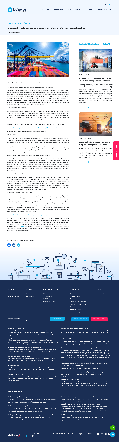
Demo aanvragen (101, 293)
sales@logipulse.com (34, 436)
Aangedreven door (12, 433)
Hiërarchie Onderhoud (76, 309)
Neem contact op (13, 296)
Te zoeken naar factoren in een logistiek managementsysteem (32, 215)
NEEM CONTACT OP (104, 9)
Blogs (27, 293)
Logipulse (23, 226)
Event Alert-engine (75, 312)
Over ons (10, 293)
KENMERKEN (58, 9)
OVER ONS (78, 9)
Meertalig (73, 293)
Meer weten (84, 107)
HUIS (10, 23)
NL (109, 4)
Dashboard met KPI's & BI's (78, 304)
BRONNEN (90, 9)
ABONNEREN (57, 319)
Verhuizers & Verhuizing (50, 301)
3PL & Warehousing (49, 296)
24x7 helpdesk (30, 296)
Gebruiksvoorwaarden (58, 433)
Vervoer (72, 299)
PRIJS (69, 9)
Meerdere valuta (75, 296)
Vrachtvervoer (47, 293)
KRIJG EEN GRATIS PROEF (80, 319)
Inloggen (90, 4)
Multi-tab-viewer (75, 306)
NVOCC (45, 299)
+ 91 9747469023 (33, 433)
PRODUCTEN (45, 9)
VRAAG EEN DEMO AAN (99, 319)
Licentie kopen (99, 4)
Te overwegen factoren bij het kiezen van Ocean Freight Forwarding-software (37, 128)
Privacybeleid (72, 433)
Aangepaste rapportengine (78, 301)
